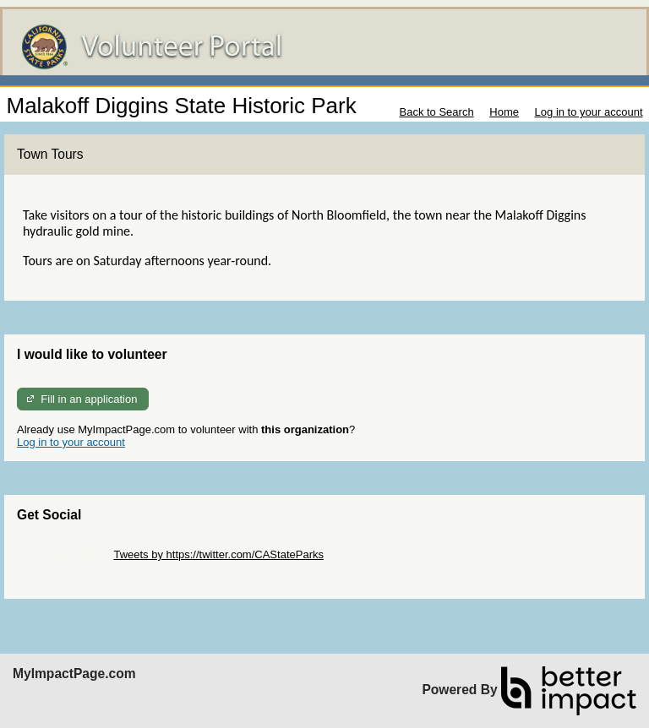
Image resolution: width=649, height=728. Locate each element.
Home (504, 112)
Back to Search (436, 112)
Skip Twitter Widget (64, 554)
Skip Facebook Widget (72, 567)
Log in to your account (589, 112)
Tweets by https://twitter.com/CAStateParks (218, 554)
